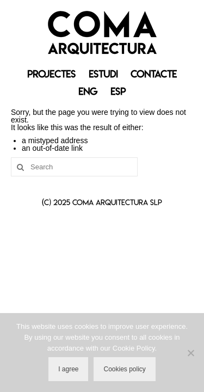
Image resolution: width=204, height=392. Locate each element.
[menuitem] (88, 91)
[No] (190, 352)
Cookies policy (124, 369)
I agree (68, 369)
